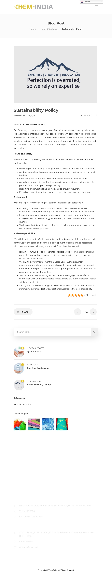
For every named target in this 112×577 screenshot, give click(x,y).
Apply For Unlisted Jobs (25, 485)
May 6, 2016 (32, 116)
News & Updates (49, 29)
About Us (18, 468)
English (85, 2)
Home (33, 29)
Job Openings (20, 473)
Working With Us (22, 479)
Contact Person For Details (27, 490)
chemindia (21, 116)
